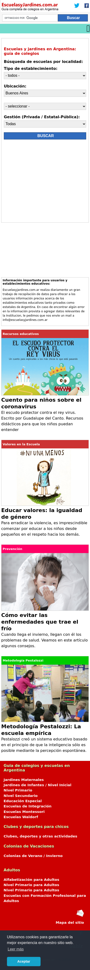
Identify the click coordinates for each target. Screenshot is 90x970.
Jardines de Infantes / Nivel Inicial (37, 785)
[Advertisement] (45, 182)
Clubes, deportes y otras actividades (40, 836)
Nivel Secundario (21, 796)
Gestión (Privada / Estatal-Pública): (42, 117)
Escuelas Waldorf (21, 817)
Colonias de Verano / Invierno (33, 856)
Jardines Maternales (24, 780)
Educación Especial (23, 801)
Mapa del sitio (70, 922)
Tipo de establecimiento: (30, 68)
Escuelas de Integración (28, 806)
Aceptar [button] (23, 961)
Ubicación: (15, 86)
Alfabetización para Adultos (31, 880)
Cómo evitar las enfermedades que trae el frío (39, 621)
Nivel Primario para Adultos (31, 885)
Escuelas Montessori (24, 812)
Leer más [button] (16, 949)
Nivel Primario (18, 790)
